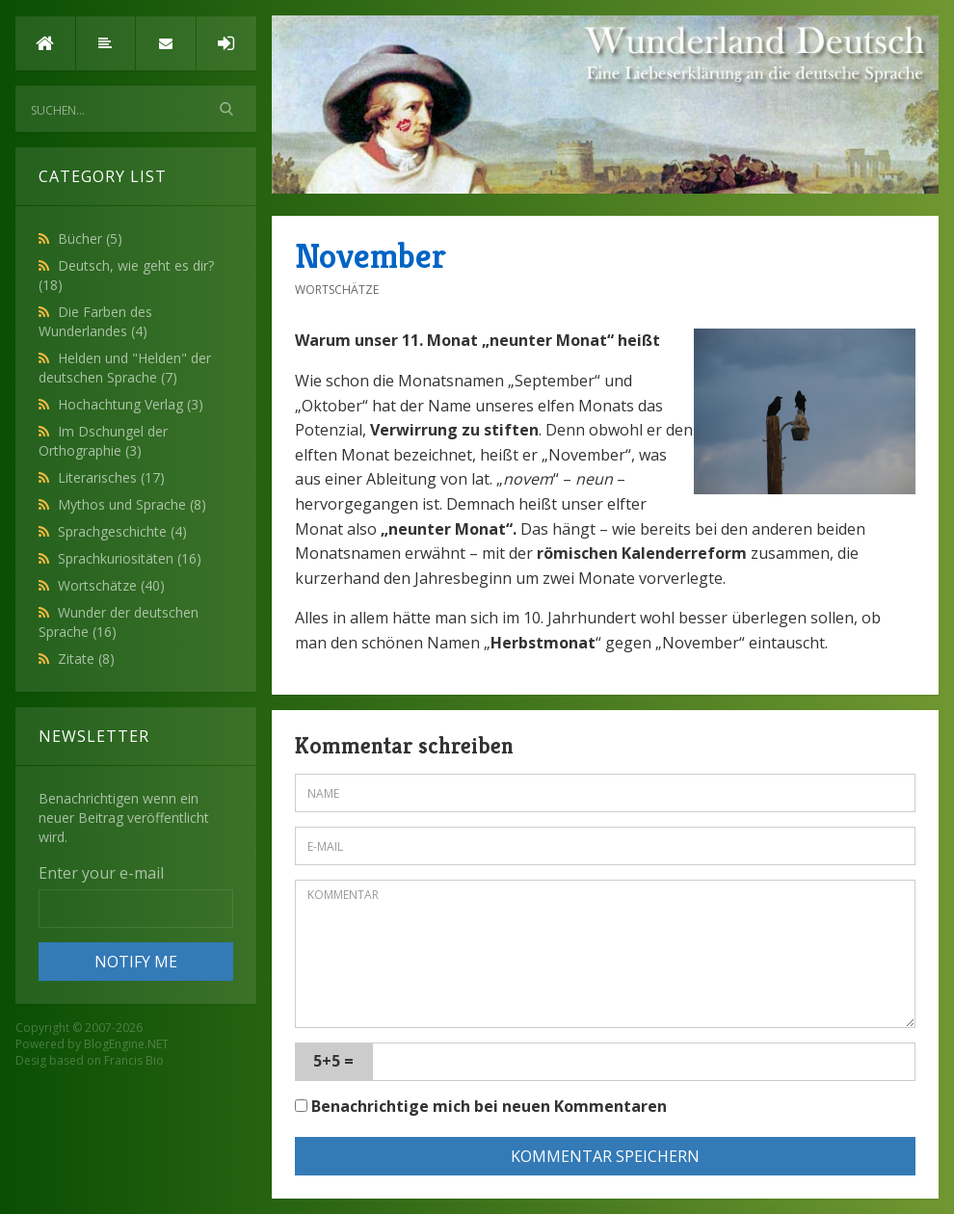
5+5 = (333, 1060)
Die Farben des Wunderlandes (95, 321)
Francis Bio (134, 1060)
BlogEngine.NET (126, 1044)
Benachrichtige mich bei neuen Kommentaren (481, 1106)
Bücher (90, 238)
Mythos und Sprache (132, 504)
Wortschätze (111, 585)
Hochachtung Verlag (130, 404)
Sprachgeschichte (122, 531)
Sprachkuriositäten (129, 558)
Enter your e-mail (101, 873)
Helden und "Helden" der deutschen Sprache (125, 367)
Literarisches (111, 477)
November (370, 255)
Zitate (86, 658)
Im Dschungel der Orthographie (103, 441)
